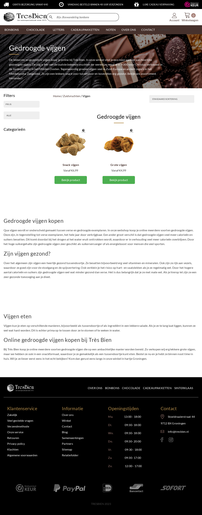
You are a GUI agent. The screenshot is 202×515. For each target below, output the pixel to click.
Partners (67, 443)
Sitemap (67, 449)
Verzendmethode (18, 426)
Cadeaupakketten (157, 388)
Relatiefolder (70, 455)
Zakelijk (12, 414)
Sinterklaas (183, 388)
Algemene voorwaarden (22, 455)
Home (57, 96)
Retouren (13, 438)
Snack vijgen (71, 164)
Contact (67, 426)
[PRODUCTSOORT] (22, 115)
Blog (65, 432)
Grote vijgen (118, 164)
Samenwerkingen (73, 438)
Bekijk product (71, 180)
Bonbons (11, 29)
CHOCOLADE (35, 29)
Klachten (13, 449)
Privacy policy (16, 443)
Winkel (66, 420)
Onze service (15, 432)
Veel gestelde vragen (20, 420)
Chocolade (131, 388)
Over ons (95, 388)
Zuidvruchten (71, 96)
